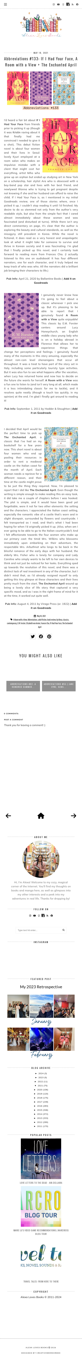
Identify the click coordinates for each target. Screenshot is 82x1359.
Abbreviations (32, 619)
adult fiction (42, 619)
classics (66, 619)
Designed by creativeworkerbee (41, 1353)
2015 (40, 1110)
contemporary (12, 623)
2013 (40, 1118)
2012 (40, 1122)
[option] (23, 676)
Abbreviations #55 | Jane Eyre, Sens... (59, 685)
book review (51, 619)
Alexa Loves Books (37, 1347)
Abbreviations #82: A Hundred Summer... (23, 685)
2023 (41, 1077)
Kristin (16, 132)
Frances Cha (45, 623)
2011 (40, 1126)
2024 (41, 1073)
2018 (40, 1097)
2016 (40, 1106)
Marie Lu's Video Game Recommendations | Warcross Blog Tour (41, 1232)
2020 (40, 1089)
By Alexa (59, 619)
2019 (40, 1093)
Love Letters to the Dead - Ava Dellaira (41, 1182)
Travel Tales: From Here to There (41, 1281)
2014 (40, 1114)
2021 (41, 1085)
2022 (41, 1081)
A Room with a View (20, 619)
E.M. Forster (21, 623)
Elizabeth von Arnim (33, 623)
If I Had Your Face (56, 623)
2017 (40, 1102)
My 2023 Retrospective (41, 986)
